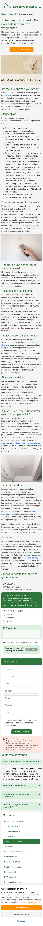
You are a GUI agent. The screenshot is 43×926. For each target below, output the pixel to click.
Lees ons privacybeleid (31, 902)
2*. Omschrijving (10, 628)
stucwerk (35, 104)
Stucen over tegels (11, 826)
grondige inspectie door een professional (19, 443)
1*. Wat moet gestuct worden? (15, 611)
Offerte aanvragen (21, 732)
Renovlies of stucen (12, 862)
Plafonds (10, 618)
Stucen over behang (12, 867)
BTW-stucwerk (10, 877)
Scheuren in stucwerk (27, 14)
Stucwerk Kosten (11, 836)
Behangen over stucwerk (14, 852)
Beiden (9, 621)
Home (3, 14)
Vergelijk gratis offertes (21, 49)
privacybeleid (26, 749)
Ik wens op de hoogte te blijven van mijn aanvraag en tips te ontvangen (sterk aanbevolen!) (22, 723)
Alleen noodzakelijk (21, 914)
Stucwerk (12, 14)
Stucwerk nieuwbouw (12, 882)
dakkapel (8, 95)
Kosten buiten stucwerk (13, 821)
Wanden (10, 614)
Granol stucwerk (11, 857)
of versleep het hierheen (14, 649)
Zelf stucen (8, 847)
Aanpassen (21, 921)
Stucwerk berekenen (12, 831)
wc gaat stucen (31, 558)
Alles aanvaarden (21, 908)
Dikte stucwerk (10, 872)
